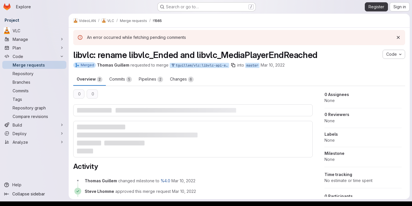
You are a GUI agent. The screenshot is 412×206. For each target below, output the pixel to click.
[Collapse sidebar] (34, 194)
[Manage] (34, 39)
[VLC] (34, 31)
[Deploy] (34, 133)
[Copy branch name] (233, 65)
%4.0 (165, 180)
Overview (89, 79)
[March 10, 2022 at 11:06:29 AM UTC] (183, 180)
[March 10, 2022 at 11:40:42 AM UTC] (184, 191)
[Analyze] (34, 142)
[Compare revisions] (34, 116)
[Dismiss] (398, 37)
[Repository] (34, 73)
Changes (182, 79)
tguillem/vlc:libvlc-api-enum (200, 65)
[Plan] (34, 48)
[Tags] (34, 99)
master (252, 65)
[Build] (34, 125)
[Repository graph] (34, 108)
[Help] (34, 185)
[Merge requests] (34, 65)
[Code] (34, 56)
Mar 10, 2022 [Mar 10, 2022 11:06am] (273, 65)
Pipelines (151, 79)
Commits (120, 79)
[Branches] (34, 82)
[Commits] (34, 91)
